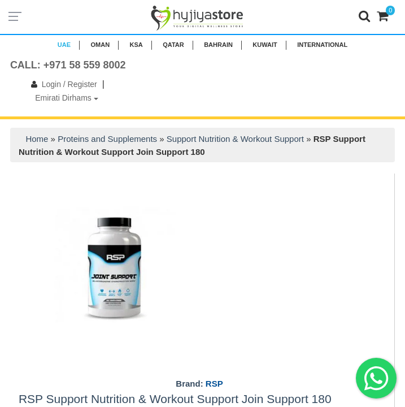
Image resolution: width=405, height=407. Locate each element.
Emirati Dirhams (66, 97)
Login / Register (62, 84)
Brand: (199, 383)
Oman (100, 44)
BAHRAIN (218, 44)
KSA (136, 44)
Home (36, 139)
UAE (64, 44)
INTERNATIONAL (322, 44)
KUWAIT (264, 44)
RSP (214, 383)
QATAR (173, 44)
